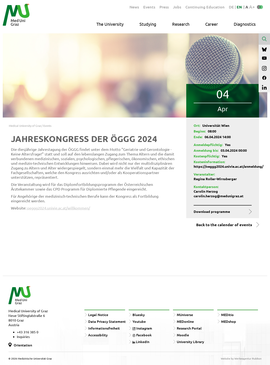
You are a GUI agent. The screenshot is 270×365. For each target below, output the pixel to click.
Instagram (142, 328)
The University (110, 24)
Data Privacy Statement (107, 321)
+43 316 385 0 (27, 332)
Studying (147, 24)
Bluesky (138, 314)
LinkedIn (140, 341)
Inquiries (23, 336)
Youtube (139, 321)
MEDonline (185, 321)
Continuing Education (205, 6)
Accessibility (98, 335)
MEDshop (228, 321)
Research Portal (189, 328)
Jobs (177, 6)
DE (232, 6)
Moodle (183, 335)
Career (211, 24)
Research (180, 24)
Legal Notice (98, 314)
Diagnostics (245, 24)
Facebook (142, 335)
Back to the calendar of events (224, 224)
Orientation (23, 345)
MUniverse (185, 314)
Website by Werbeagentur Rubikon (241, 358)
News (134, 6)
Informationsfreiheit (104, 328)
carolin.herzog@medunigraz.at (218, 196)
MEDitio (227, 314)
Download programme (212, 211)
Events (149, 6)
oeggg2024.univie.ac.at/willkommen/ (58, 208)
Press (164, 6)
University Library (190, 341)
